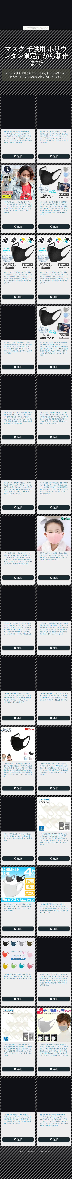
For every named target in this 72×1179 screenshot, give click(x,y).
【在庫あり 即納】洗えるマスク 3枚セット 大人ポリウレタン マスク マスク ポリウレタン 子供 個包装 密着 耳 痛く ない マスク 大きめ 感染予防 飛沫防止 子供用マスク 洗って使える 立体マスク (54, 908)
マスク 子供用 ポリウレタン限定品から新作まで (36, 55)
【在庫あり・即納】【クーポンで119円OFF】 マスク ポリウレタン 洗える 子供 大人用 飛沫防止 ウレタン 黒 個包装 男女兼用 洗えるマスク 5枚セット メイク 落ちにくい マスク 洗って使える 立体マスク (17, 698)
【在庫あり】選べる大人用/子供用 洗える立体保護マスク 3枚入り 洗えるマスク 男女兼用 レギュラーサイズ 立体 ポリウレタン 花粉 (18, 976)
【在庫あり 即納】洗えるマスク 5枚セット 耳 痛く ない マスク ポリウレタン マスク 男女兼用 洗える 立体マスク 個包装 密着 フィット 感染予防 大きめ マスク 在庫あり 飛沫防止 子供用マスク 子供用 (17, 1119)
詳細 (18, 156)
